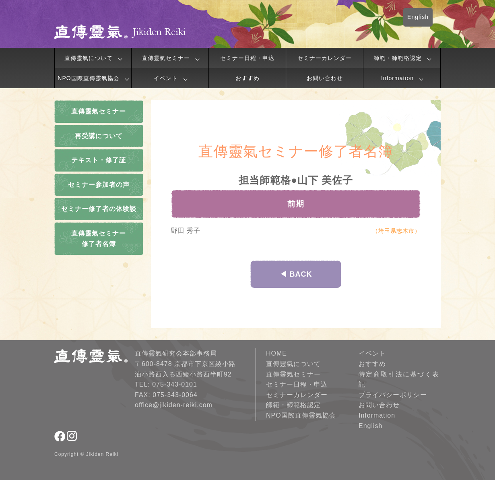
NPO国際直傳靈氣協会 (88, 78)
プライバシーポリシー (393, 394)
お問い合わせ (325, 78)
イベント (166, 78)
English (418, 17)
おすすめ (247, 78)
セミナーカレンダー (324, 58)
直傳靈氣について (88, 58)
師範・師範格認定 (397, 58)
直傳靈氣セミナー (166, 58)
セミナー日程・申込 (247, 58)
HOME (276, 353)
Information (397, 78)
